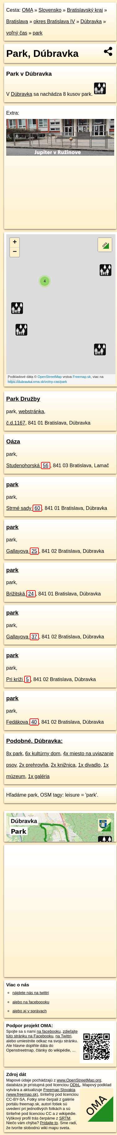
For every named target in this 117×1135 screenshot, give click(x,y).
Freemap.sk (82, 377)
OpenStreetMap (50, 377)
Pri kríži (18, 679)
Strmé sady (24, 508)
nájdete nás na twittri (30, 992)
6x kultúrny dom (42, 753)
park (38, 33)
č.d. (15, 423)
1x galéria (38, 776)
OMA (27, 10)
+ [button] (15, 242)
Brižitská (21, 593)
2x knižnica (63, 765)
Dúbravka (90, 21)
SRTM (64, 1118)
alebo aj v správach (29, 1011)
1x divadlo (89, 765)
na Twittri (63, 1036)
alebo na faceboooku (30, 1002)
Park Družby (23, 399)
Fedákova (22, 722)
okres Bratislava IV (54, 21)
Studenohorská (28, 465)
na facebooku (49, 1031)
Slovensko (49, 10)
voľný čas (16, 33)
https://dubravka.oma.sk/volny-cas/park (37, 381)
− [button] (15, 252)
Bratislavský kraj (85, 10)
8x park (14, 753)
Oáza (13, 441)
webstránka (31, 411)
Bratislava (17, 21)
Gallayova (22, 551)
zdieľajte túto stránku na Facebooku (42, 1033)
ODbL (75, 1084)
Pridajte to (49, 1122)
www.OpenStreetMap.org (79, 1080)
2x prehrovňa (33, 765)
